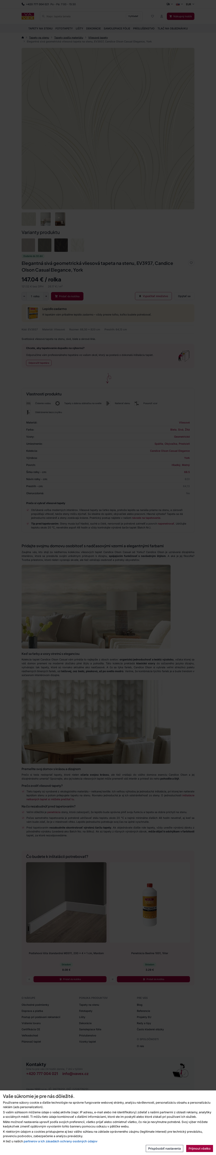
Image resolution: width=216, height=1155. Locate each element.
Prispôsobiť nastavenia (164, 1148)
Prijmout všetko (200, 1148)
